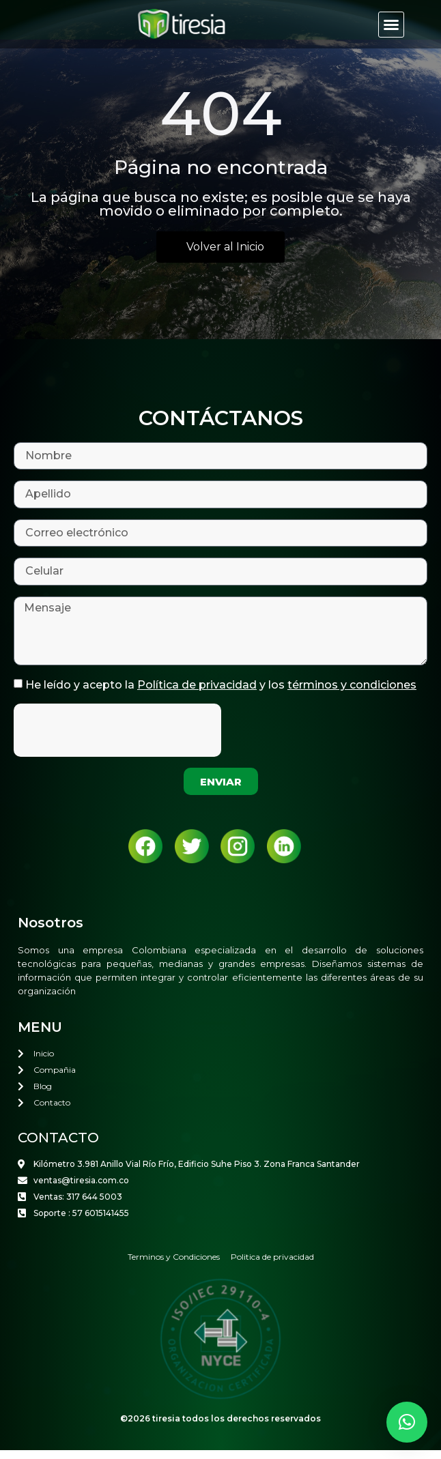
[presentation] (117, 739)
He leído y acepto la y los (220, 693)
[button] (391, 25)
